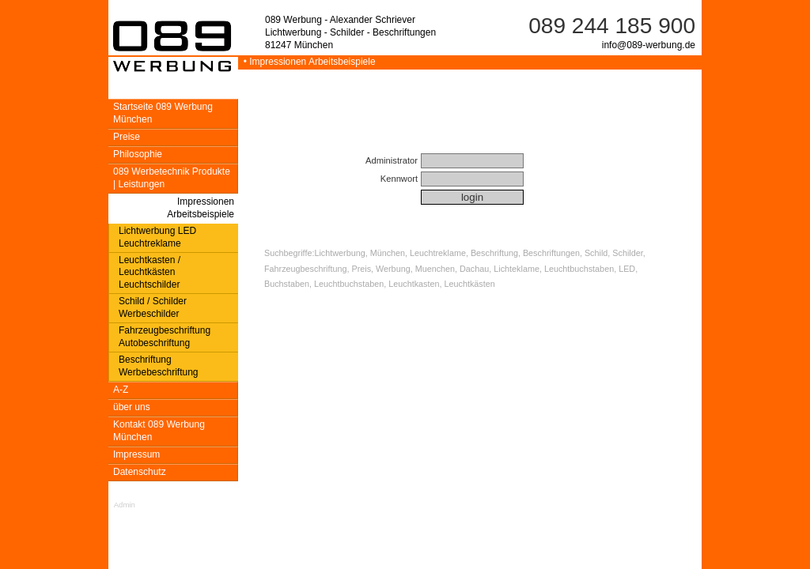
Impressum (136, 454)
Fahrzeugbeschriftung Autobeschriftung (164, 337)
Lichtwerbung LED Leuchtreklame (157, 237)
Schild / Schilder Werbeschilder (153, 307)
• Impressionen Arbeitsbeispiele (307, 61)
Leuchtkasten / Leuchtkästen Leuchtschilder (149, 272)
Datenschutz (139, 471)
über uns (131, 407)
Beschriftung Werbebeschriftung (159, 366)
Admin (124, 504)
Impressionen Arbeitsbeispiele (200, 208)
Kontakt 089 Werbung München (159, 431)
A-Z (120, 389)
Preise (126, 136)
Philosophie (137, 154)
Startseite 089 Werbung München (163, 113)
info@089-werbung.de (648, 45)
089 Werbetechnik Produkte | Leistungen (171, 178)
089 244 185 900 (611, 25)
